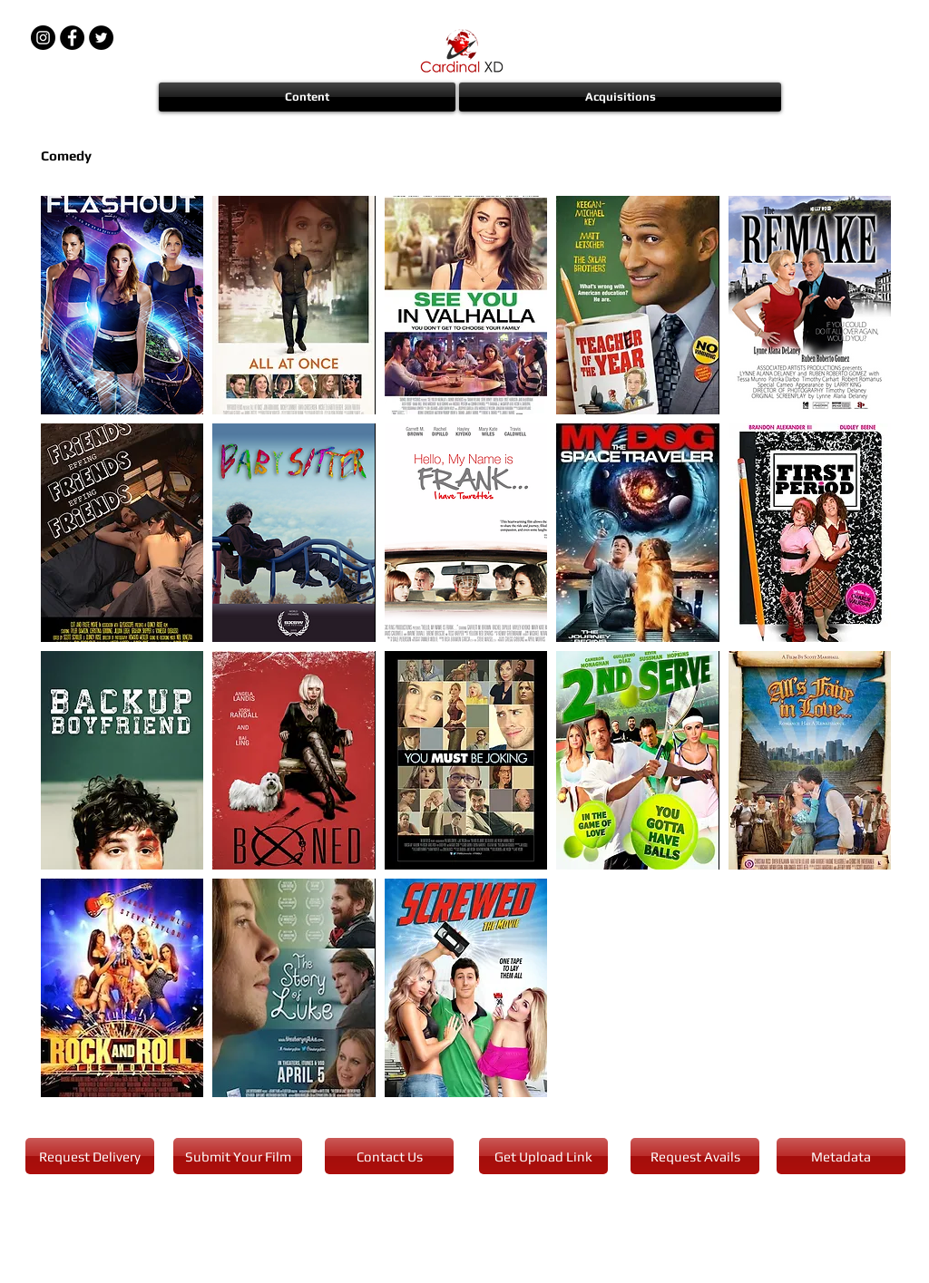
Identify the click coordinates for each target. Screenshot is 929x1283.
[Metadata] (841, 1156)
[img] (466, 305)
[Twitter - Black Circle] (101, 37)
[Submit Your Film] (237, 1156)
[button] (308, 97)
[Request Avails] (695, 1156)
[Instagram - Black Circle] (43, 37)
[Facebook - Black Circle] (72, 37)
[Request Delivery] (89, 1156)
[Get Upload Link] (543, 1156)
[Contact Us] (389, 1156)
